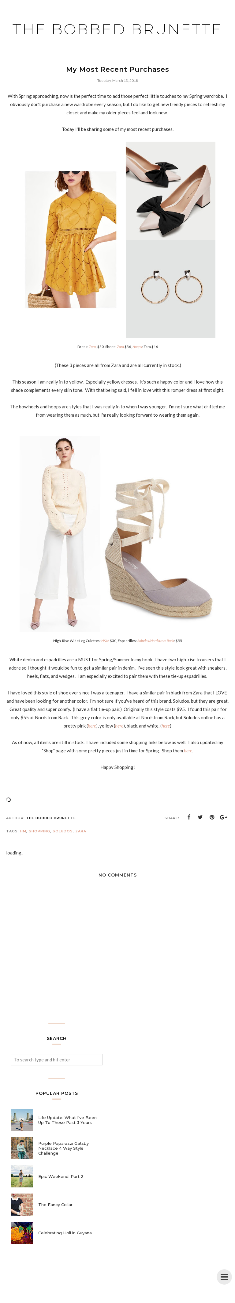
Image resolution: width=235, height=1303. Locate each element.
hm (23, 853)
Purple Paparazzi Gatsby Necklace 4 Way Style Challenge (63, 1170)
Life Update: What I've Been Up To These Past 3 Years (67, 1142)
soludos (63, 853)
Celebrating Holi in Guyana (65, 1255)
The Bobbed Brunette (117, 37)
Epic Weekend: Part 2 (61, 1198)
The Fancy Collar (55, 1227)
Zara (80, 853)
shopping (39, 853)
